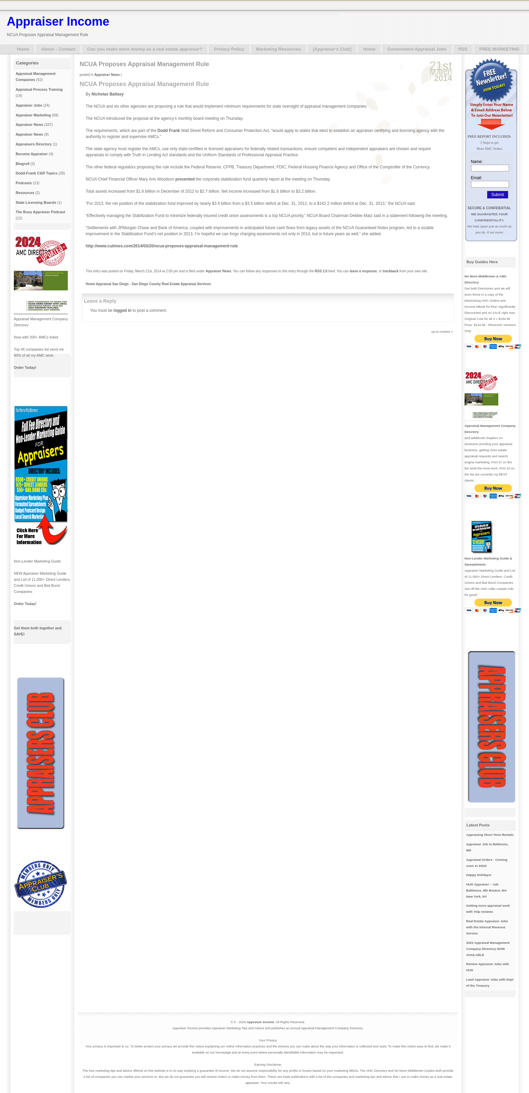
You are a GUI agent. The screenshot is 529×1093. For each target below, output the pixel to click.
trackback (390, 271)
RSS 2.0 (321, 271)
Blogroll (22, 164)
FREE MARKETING (499, 49)
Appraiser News (107, 75)
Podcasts (24, 183)
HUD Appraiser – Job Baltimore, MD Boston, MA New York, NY (486, 890)
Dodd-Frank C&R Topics (36, 173)
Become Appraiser (32, 154)
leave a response (363, 271)
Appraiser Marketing (33, 115)
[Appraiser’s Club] (332, 49)
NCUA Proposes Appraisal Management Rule (144, 64)
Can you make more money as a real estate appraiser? (144, 49)
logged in (123, 310)
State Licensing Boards (36, 202)
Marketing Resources (278, 49)
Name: (477, 161)
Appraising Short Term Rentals (490, 835)
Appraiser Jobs (29, 105)
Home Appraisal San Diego (107, 284)
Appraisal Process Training (39, 89)
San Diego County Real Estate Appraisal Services (171, 284)
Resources (25, 193)
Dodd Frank (169, 130)
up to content (440, 331)
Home (23, 49)
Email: (476, 177)
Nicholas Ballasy (107, 94)
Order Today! (25, 367)
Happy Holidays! (479, 875)
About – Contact (58, 49)
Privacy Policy (229, 49)
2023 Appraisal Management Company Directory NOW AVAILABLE (488, 949)
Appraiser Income (58, 21)
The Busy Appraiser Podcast (40, 212)
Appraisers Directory (34, 144)
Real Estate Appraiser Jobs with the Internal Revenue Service (487, 927)
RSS (463, 49)
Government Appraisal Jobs (416, 49)
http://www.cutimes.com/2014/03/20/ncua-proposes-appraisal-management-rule (162, 246)
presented (185, 179)
